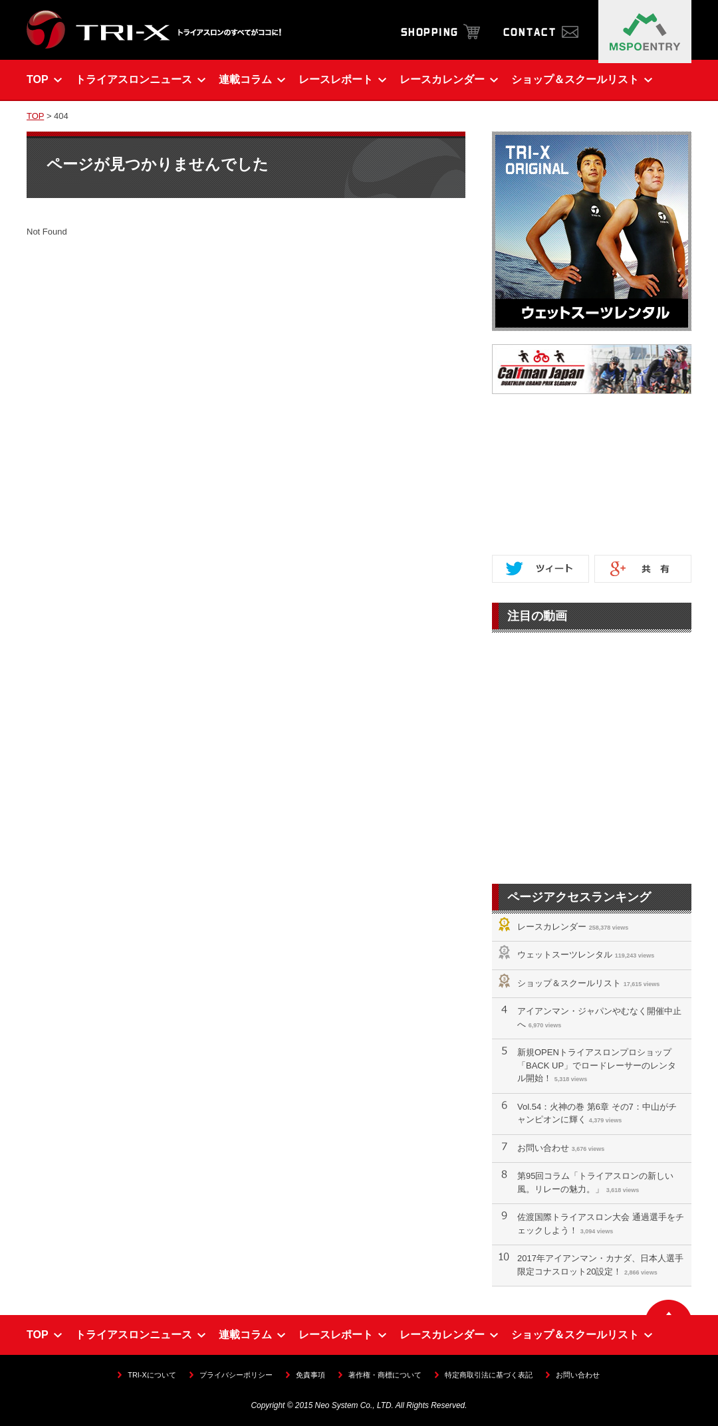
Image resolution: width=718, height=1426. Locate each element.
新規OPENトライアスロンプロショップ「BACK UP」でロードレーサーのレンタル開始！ (596, 1065)
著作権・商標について (384, 1375)
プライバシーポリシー (236, 1375)
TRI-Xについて (152, 1375)
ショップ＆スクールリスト (569, 983)
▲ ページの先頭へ (668, 1307)
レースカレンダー (551, 927)
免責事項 (310, 1375)
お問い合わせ (543, 1148)
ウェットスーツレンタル (564, 955)
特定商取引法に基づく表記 (489, 1375)
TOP (35, 116)
